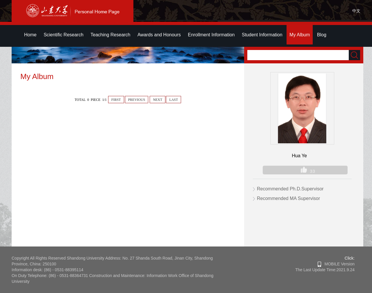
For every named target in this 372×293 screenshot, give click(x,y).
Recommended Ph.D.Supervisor (290, 188)
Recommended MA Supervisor (288, 198)
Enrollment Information (211, 34)
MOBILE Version (336, 264)
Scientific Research (63, 34)
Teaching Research (110, 34)
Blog (321, 34)
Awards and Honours (159, 34)
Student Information (262, 34)
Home (30, 34)
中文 (356, 10)
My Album (299, 34)
